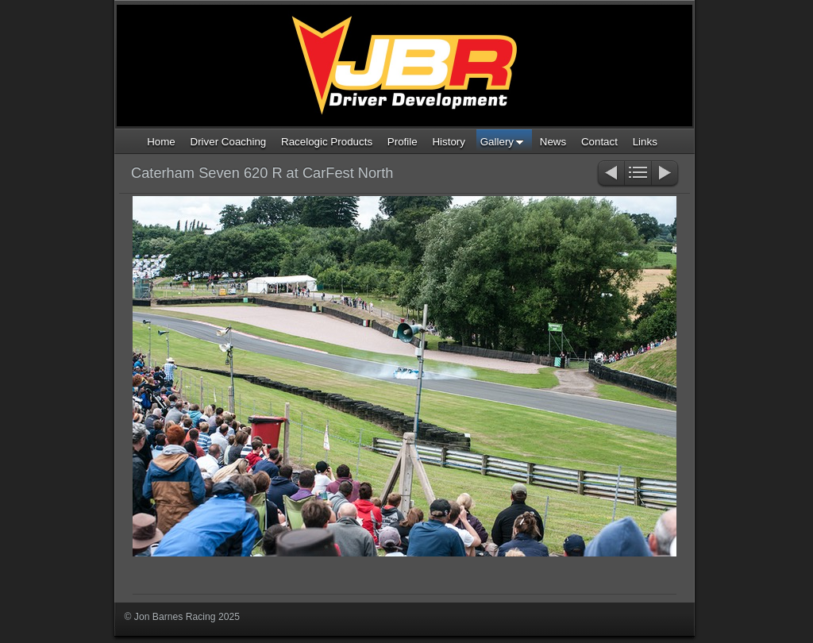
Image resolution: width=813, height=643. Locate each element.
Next (666, 174)
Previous (610, 174)
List (638, 174)
